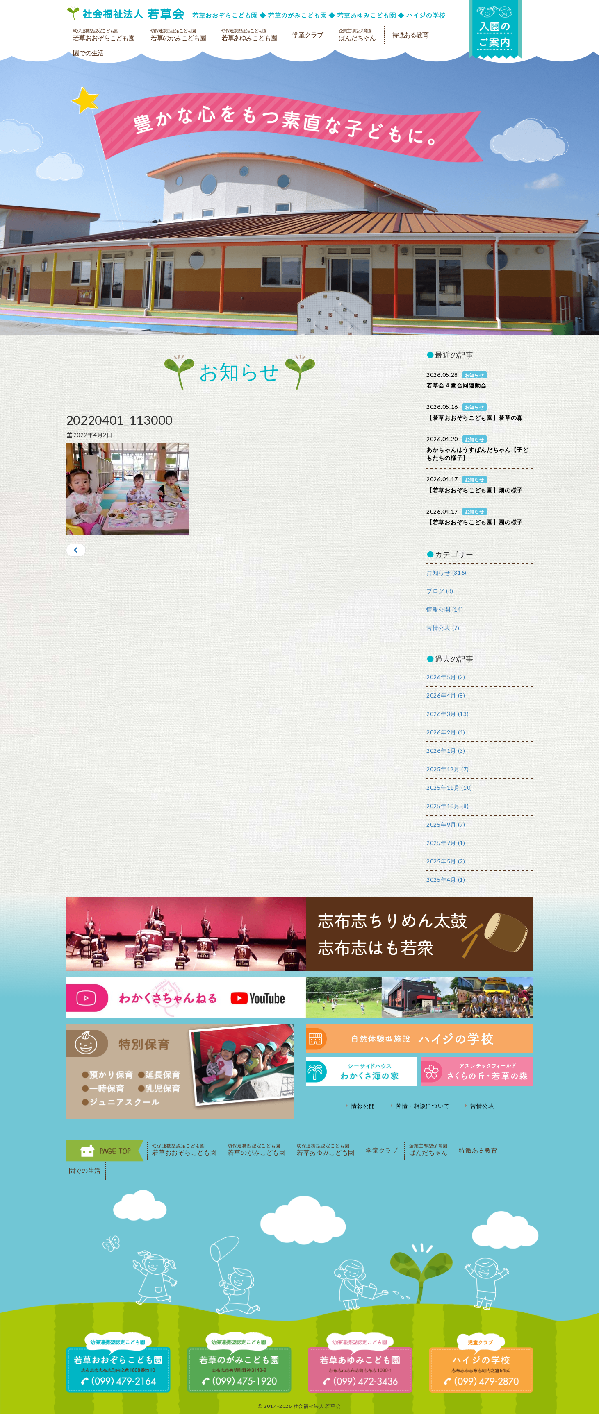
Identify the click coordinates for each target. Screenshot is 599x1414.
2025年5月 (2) (445, 861)
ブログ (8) (439, 590)
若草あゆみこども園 (249, 34)
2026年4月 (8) (445, 695)
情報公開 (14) (444, 609)
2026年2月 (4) (445, 732)
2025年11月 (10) (449, 787)
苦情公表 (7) (443, 627)
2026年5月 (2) (445, 676)
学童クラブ (307, 35)
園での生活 (88, 53)
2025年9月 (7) (445, 824)
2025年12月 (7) (447, 769)
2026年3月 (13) (447, 713)
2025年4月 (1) (445, 879)
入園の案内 (495, 29)
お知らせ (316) (446, 572)
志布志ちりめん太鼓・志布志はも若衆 (299, 934)
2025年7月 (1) (445, 842)
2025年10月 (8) (447, 805)
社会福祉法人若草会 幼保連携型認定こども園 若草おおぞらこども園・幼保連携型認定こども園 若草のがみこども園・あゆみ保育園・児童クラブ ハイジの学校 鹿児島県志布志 (256, 13)
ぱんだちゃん (357, 34)
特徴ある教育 (410, 35)
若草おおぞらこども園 (103, 34)
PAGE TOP (105, 1151)
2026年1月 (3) (445, 750)
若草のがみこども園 (178, 34)
